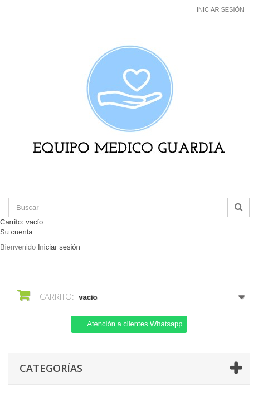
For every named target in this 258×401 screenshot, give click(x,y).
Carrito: (21, 222)
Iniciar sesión (220, 9)
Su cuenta (16, 232)
